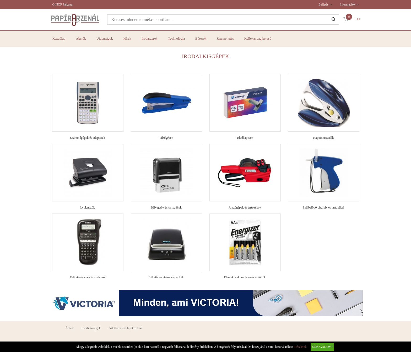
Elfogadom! (322, 347)
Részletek (300, 347)
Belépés (323, 4)
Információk (347, 4)
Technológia (176, 38)
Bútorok (201, 38)
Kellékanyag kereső (257, 38)
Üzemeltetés (225, 38)
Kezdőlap (59, 38)
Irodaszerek (150, 38)
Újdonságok (104, 38)
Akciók (81, 38)
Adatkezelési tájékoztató (125, 328)
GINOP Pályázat (62, 4)
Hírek (127, 38)
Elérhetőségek (91, 328)
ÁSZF (69, 328)
